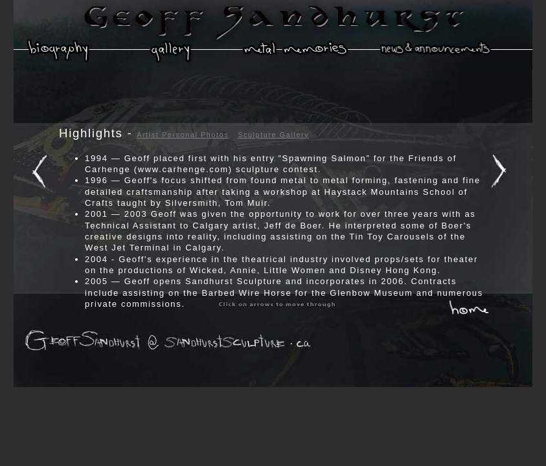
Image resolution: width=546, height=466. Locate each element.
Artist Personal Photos (183, 135)
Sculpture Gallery (273, 135)
